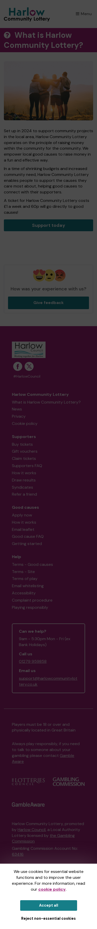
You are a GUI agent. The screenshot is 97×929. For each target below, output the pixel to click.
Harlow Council (32, 829)
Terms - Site (23, 571)
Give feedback (48, 302)
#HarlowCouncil (26, 376)
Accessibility (24, 593)
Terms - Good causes (32, 564)
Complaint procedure (32, 600)
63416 (18, 854)
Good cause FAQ (28, 536)
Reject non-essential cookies (48, 918)
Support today (48, 225)
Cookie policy (25, 423)
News (17, 409)
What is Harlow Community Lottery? (46, 402)
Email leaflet (23, 529)
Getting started (27, 543)
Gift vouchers (25, 451)
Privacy (19, 416)
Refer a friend (24, 494)
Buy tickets (22, 444)
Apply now (22, 515)
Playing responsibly (30, 607)
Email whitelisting (28, 585)
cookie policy (52, 889)
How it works (24, 473)
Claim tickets (24, 458)
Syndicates (22, 487)
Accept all (48, 905)
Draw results (24, 480)
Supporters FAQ (27, 465)
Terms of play (25, 578)
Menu (84, 13)
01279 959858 (33, 661)
